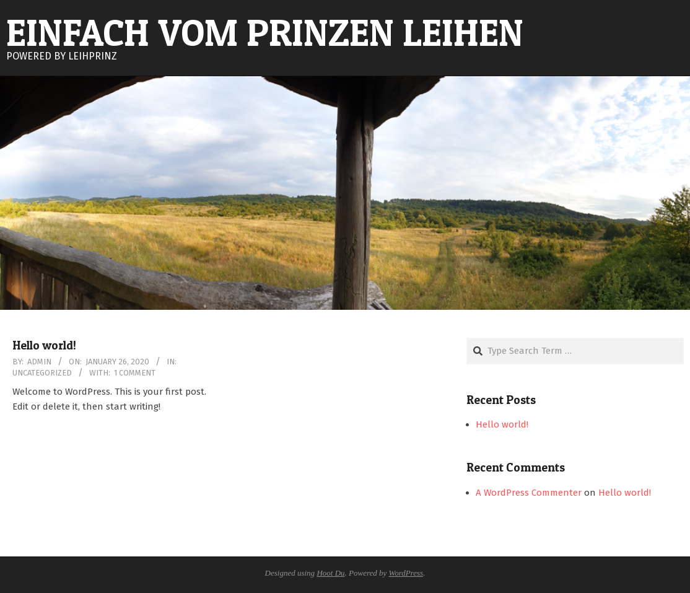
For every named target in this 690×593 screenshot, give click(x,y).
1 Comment (134, 372)
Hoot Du (330, 573)
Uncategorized (42, 372)
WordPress (406, 573)
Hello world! (44, 345)
